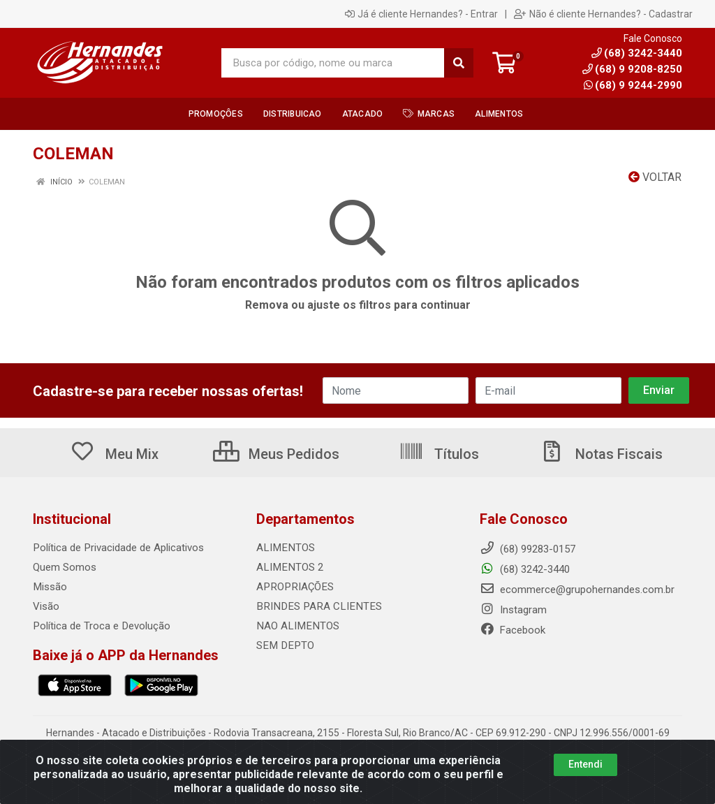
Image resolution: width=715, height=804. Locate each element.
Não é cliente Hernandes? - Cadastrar (603, 14)
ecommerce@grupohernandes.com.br (577, 589)
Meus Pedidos (276, 454)
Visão (46, 606)
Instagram (513, 610)
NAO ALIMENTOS (296, 626)
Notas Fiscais (601, 454)
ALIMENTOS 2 (288, 567)
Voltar (654, 177)
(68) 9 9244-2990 (633, 85)
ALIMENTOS (284, 547)
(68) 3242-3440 (525, 569)
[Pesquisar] (458, 63)
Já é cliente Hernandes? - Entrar (421, 14)
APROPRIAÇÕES (293, 586)
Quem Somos (64, 567)
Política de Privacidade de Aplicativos (117, 547)
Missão (49, 586)
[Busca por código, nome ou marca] (333, 63)
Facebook (512, 630)
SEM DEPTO (283, 645)
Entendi (585, 764)
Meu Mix (114, 454)
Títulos (439, 454)
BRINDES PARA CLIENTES (315, 606)
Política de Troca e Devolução (101, 626)
